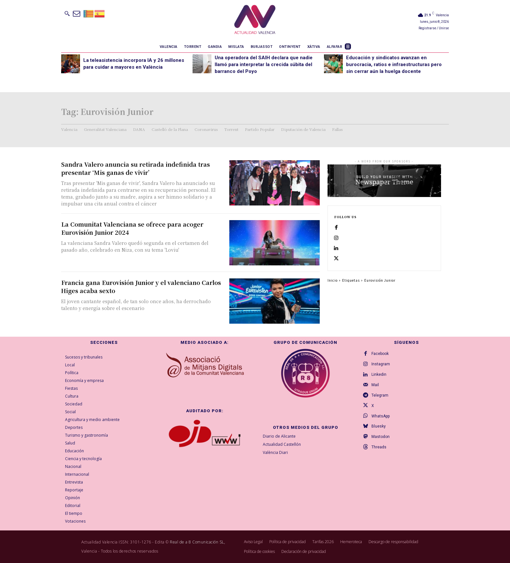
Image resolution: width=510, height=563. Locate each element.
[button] (67, 13)
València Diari (275, 452)
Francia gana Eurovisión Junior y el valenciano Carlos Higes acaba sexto (141, 286)
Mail (375, 385)
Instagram (380, 364)
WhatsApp (380, 416)
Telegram (379, 395)
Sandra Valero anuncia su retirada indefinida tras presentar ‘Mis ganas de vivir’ (135, 168)
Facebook (380, 353)
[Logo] (254, 20)
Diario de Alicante (279, 436)
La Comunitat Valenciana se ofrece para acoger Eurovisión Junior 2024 (132, 228)
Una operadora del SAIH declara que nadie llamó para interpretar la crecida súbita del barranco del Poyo (264, 64)
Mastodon (380, 437)
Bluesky (378, 426)
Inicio (333, 280)
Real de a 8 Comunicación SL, (197, 542)
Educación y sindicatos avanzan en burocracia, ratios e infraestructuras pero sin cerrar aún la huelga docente (394, 64)
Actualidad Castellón (282, 444)
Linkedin (378, 374)
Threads (378, 447)
